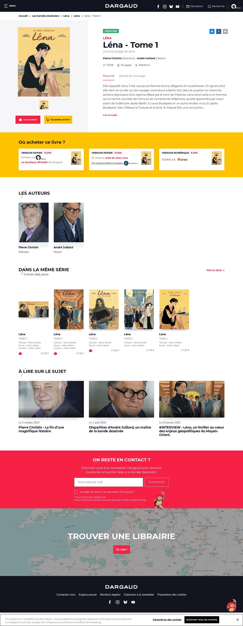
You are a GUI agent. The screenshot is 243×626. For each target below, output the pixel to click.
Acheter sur (174, 159)
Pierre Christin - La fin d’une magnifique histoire (41, 429)
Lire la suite (110, 115)
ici (145, 500)
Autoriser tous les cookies (201, 622)
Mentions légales (110, 594)
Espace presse (88, 594)
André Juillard (146, 58)
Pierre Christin (112, 58)
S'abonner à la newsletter (139, 594)
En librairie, (110, 157)
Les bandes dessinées (45, 15)
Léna (66, 15)
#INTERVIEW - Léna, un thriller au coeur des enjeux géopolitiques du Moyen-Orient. (191, 431)
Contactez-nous (66, 594)
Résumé (108, 76)
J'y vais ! (121, 549)
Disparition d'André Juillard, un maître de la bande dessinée (120, 429)
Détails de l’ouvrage (132, 76)
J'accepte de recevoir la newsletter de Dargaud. (106, 491)
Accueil (23, 15)
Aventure (111, 31)
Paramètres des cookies (171, 594)
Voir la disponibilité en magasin (115, 163)
